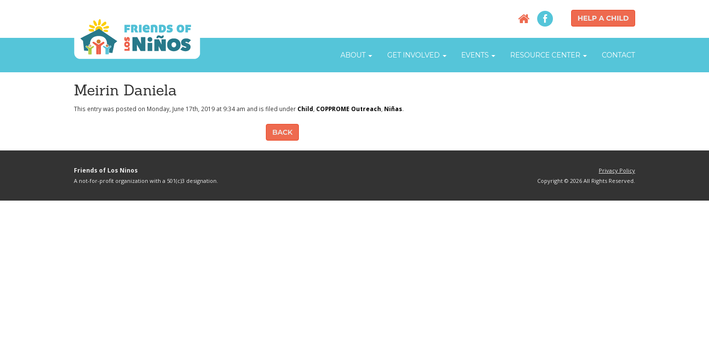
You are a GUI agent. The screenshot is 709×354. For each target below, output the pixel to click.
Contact (618, 55)
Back (282, 132)
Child (305, 109)
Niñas (393, 109)
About (356, 55)
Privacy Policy (617, 170)
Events (478, 55)
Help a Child (603, 18)
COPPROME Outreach (348, 109)
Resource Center (548, 55)
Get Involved (416, 55)
